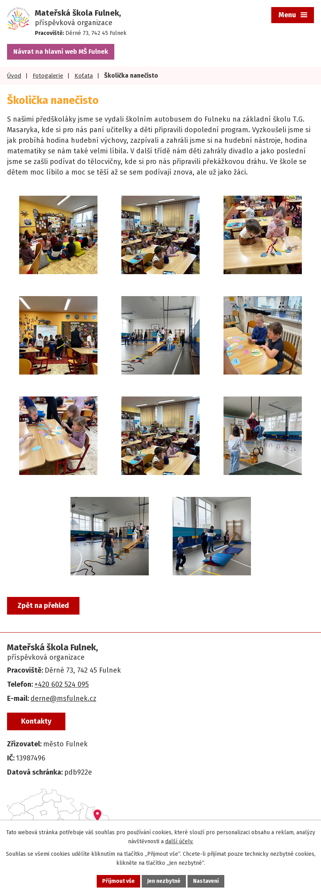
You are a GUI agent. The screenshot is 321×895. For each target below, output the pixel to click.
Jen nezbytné (163, 881)
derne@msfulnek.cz (63, 698)
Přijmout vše (118, 881)
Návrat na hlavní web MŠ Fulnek (60, 51)
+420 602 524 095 (61, 684)
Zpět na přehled (43, 605)
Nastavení (206, 881)
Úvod (14, 75)
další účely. (179, 841)
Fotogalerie (47, 75)
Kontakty (36, 721)
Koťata (83, 75)
